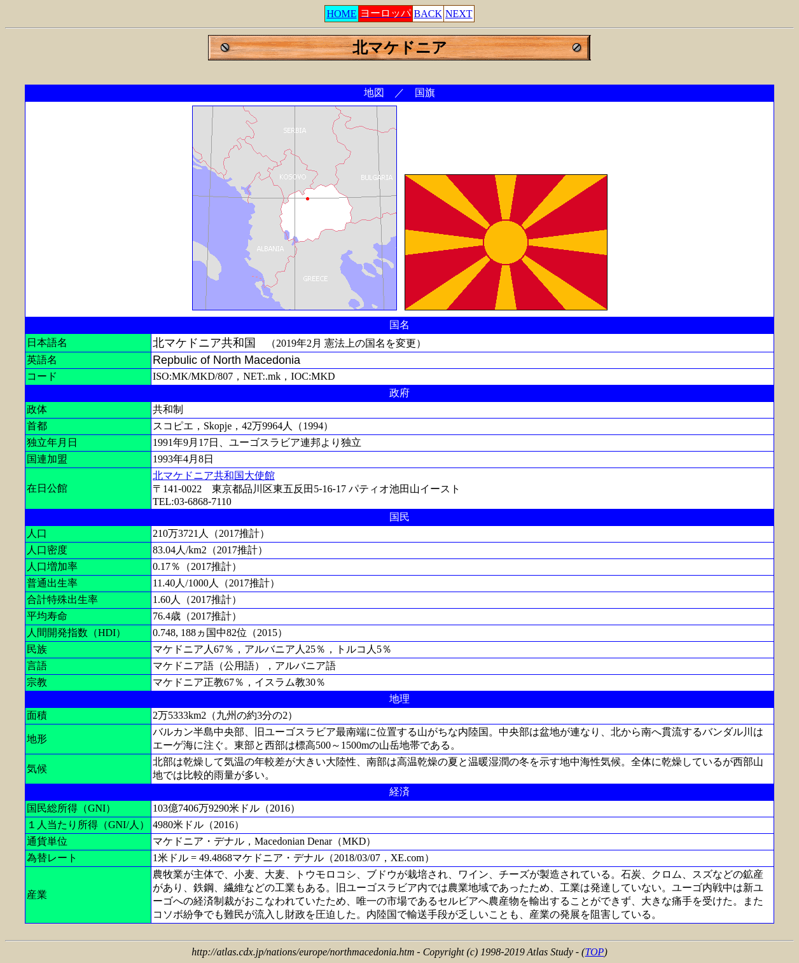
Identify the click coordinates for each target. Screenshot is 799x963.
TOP (594, 951)
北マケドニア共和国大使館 (214, 475)
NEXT (459, 13)
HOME (341, 13)
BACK (428, 13)
